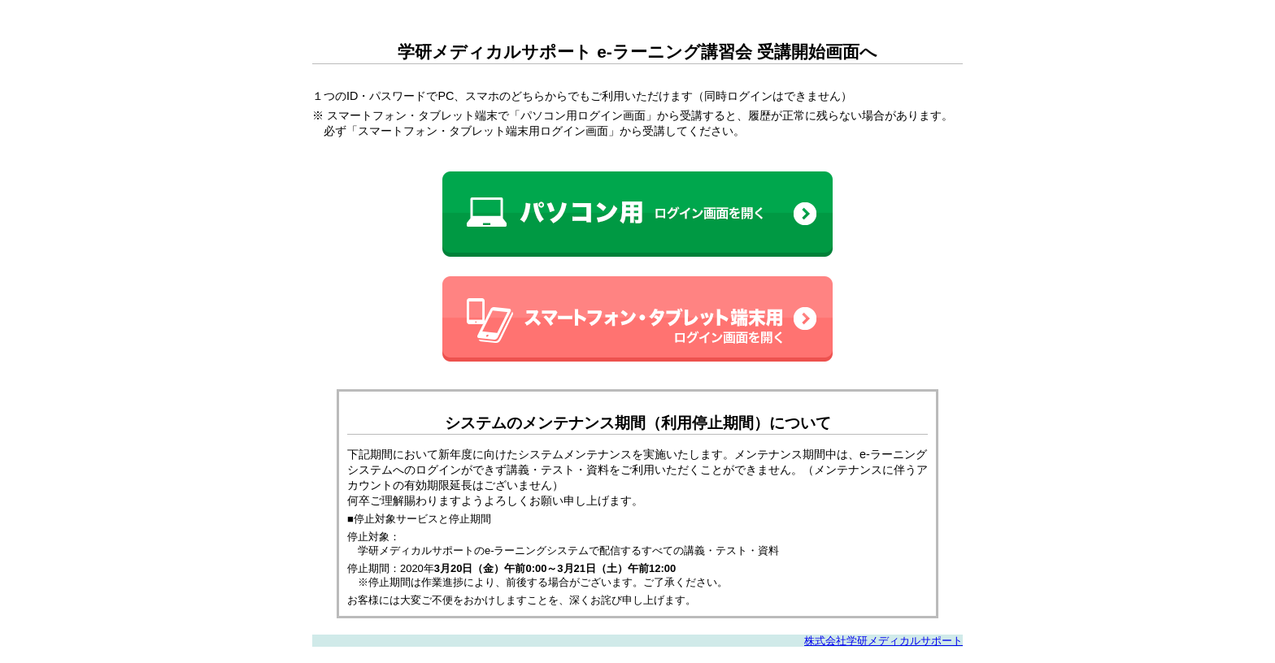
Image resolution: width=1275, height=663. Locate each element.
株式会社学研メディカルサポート (889, 641)
